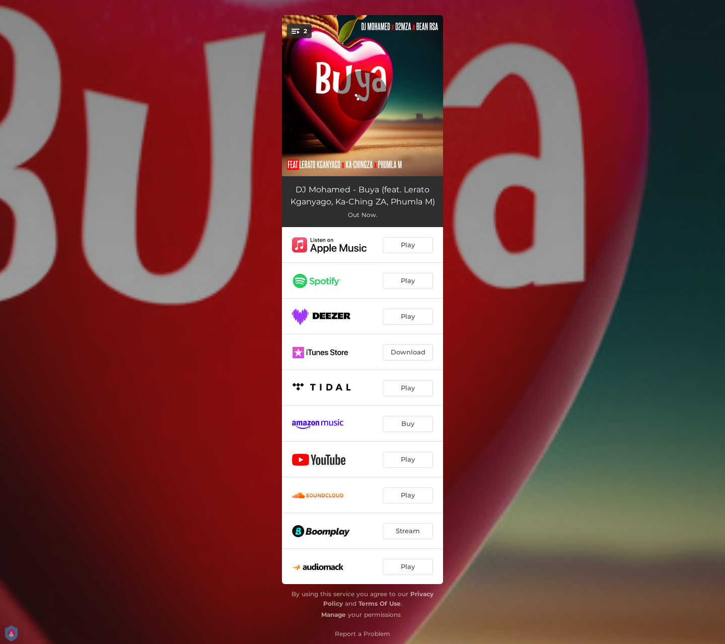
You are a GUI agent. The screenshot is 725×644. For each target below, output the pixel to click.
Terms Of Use (379, 603)
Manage (333, 614)
